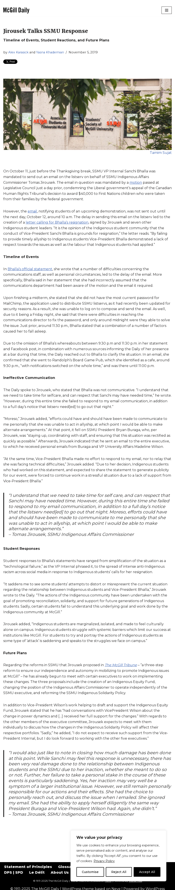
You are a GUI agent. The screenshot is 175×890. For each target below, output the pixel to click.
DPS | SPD (13, 872)
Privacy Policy (104, 861)
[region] (118, 855)
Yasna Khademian (50, 52)
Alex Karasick (18, 52)
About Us (60, 872)
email (32, 211)
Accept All (147, 872)
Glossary (66, 867)
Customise (90, 872)
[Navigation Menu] (167, 10)
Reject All (118, 872)
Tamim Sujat (161, 153)
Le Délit (37, 872)
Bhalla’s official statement (30, 269)
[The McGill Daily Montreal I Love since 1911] (16, 10)
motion (136, 182)
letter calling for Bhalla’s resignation (57, 222)
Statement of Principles (28, 867)
